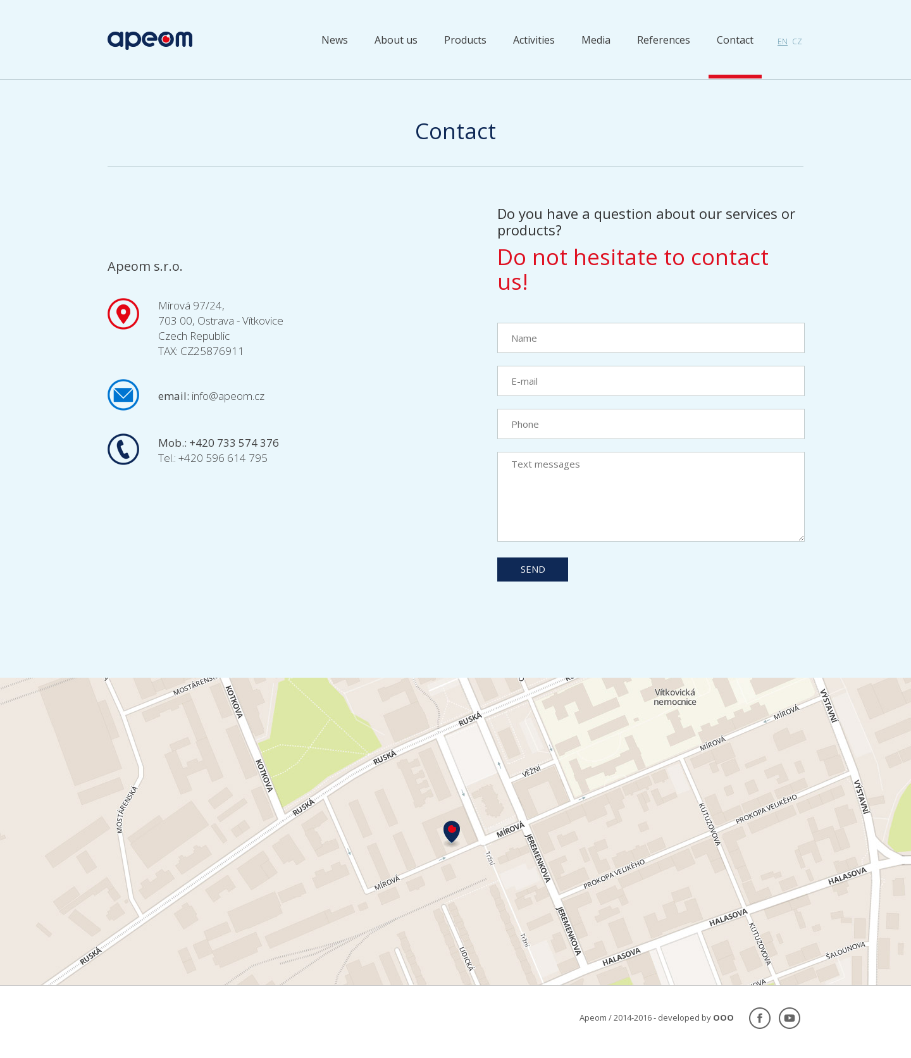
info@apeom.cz (228, 396)
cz (797, 41)
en (783, 41)
